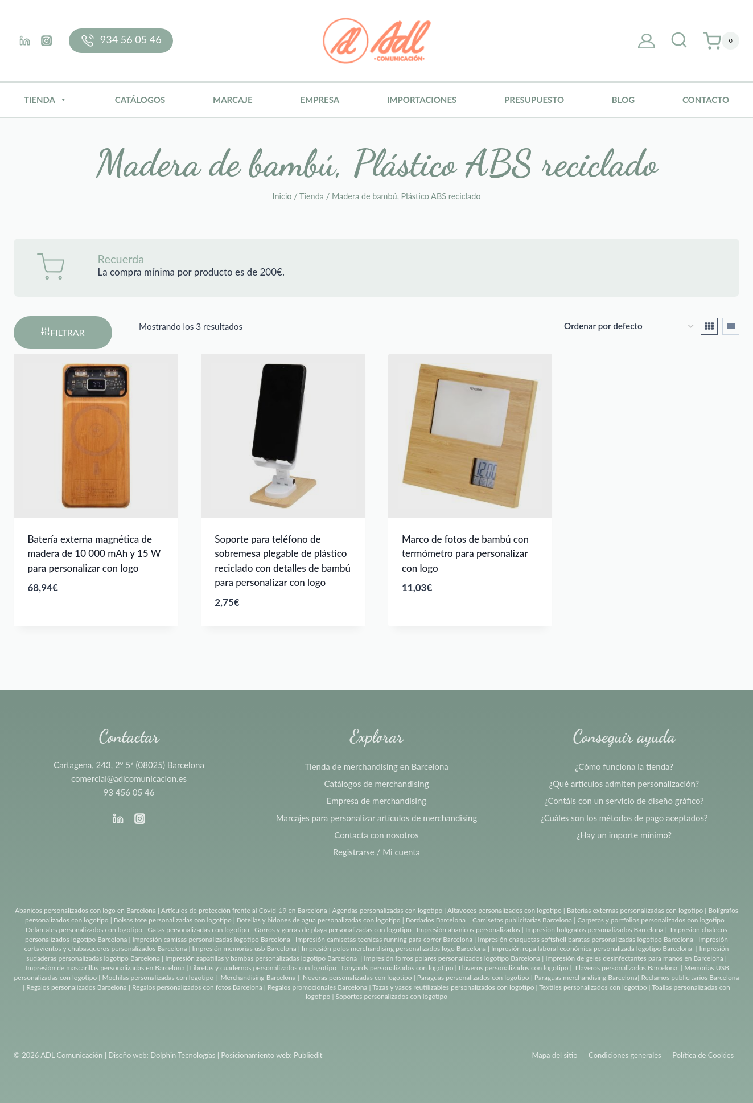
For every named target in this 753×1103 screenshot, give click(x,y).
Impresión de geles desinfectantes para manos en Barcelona (634, 958)
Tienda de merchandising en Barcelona (376, 766)
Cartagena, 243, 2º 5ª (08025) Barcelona (129, 765)
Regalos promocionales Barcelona (317, 987)
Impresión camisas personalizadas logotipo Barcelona (211, 939)
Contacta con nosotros (376, 835)
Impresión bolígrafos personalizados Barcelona (594, 929)
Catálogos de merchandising (376, 783)
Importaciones (421, 100)
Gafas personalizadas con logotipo (197, 929)
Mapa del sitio (554, 1055)
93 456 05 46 (129, 792)
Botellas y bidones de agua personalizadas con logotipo (319, 920)
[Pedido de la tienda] (628, 326)
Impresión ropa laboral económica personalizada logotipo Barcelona (591, 948)
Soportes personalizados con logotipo (391, 996)
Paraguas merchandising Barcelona (585, 977)
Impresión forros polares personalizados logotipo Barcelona (452, 958)
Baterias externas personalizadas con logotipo (635, 910)
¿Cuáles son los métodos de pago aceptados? (623, 818)
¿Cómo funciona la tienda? (624, 766)
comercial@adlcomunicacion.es (129, 778)
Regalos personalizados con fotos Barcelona (197, 987)
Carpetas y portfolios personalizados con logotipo (651, 920)
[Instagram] (46, 40)
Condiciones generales (625, 1055)
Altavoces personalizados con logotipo (504, 910)
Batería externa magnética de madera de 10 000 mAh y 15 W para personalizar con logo (94, 553)
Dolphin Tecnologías (182, 1055)
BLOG (623, 100)
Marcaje (233, 100)
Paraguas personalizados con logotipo (473, 977)
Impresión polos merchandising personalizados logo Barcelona (394, 948)
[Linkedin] (24, 40)
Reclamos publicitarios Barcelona (690, 977)
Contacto (705, 100)
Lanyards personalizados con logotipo (397, 967)
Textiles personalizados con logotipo (593, 987)
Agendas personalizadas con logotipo (387, 910)
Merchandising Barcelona (257, 977)
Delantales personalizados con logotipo (84, 929)
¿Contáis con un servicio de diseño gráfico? (623, 801)
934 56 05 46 (131, 39)
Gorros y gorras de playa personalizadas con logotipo (333, 929)
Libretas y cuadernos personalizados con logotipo (263, 967)
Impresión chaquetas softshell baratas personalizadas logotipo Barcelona (585, 939)
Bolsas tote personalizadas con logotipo (173, 920)
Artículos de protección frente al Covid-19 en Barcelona (244, 910)
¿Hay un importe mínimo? (624, 835)
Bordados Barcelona (436, 920)
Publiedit (308, 1055)
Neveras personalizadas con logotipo (357, 977)
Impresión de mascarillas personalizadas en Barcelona (105, 967)
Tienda (45, 99)
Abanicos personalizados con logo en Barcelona (85, 910)
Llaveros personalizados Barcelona (626, 967)
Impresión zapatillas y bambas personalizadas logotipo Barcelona (261, 958)
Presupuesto (534, 100)
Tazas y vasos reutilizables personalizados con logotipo (453, 987)
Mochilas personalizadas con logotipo (157, 977)
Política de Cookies (703, 1055)
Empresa (319, 100)
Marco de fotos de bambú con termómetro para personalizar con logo (465, 553)
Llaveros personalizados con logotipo (514, 967)
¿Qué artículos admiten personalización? (624, 783)
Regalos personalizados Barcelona (76, 987)
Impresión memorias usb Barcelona (244, 948)
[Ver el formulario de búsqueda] (679, 41)
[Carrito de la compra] (721, 41)
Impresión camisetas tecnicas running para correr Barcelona (383, 939)
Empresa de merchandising (376, 801)
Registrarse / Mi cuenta (376, 852)
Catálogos (140, 100)
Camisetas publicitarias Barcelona (522, 920)
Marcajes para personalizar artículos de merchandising (376, 818)
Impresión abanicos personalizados (469, 929)
